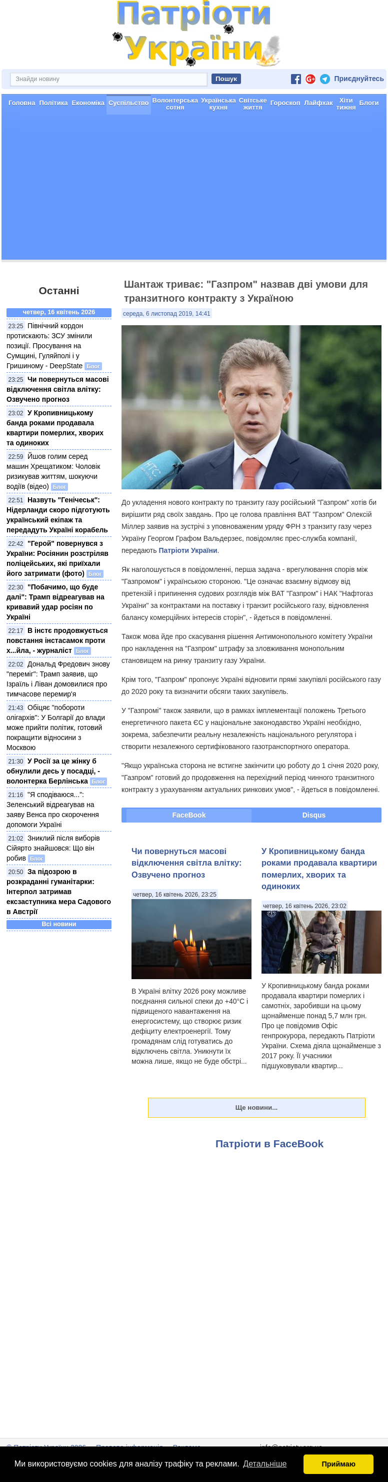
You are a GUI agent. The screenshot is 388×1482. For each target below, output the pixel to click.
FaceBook (189, 815)
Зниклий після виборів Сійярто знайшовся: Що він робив (53, 848)
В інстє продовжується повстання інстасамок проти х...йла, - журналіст (57, 640)
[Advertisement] (194, 190)
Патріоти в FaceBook (270, 1143)
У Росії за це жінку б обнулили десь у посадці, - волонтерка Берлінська (53, 771)
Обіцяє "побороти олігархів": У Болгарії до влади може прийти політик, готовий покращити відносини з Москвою (55, 727)
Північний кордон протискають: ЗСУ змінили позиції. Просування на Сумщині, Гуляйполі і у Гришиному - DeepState (49, 346)
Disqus (314, 815)
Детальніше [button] (264, 1463)
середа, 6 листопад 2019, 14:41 (166, 313)
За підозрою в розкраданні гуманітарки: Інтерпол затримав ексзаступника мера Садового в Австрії (58, 892)
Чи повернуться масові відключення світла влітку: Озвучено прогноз (57, 389)
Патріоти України (187, 550)
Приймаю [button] (339, 1464)
